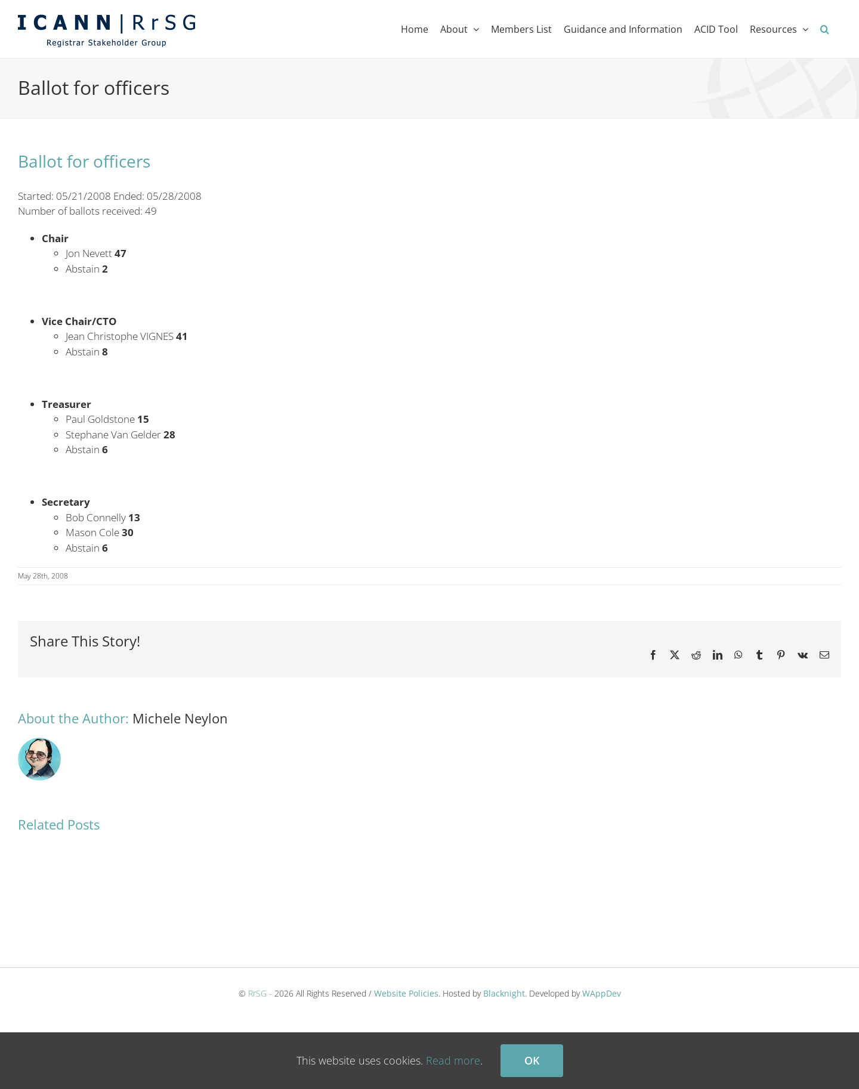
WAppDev (601, 993)
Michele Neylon (180, 718)
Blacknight (504, 993)
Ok (531, 1060)
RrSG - (260, 993)
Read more (453, 1060)
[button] (824, 29)
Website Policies (406, 993)
